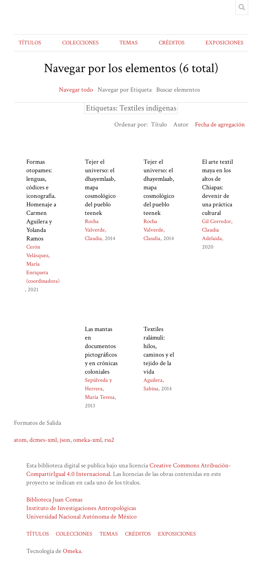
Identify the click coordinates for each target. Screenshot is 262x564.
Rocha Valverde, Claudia (95, 230)
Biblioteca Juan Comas (54, 499)
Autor (181, 124)
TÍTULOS (29, 43)
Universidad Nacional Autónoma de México (81, 517)
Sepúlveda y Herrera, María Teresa (100, 388)
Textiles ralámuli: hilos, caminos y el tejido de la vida (158, 350)
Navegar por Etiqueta (125, 90)
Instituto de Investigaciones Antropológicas (81, 508)
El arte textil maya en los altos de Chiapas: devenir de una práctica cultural (217, 187)
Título (159, 124)
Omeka (72, 551)
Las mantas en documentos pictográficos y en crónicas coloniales (101, 350)
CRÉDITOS (172, 43)
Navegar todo (76, 90)
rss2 (109, 440)
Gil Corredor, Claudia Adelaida (217, 230)
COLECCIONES (80, 43)
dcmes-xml (43, 440)
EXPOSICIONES (225, 43)
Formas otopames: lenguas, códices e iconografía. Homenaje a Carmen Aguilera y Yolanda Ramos (41, 200)
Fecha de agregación (220, 124)
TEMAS (128, 43)
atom (20, 440)
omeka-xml (87, 440)
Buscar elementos (178, 90)
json (65, 440)
